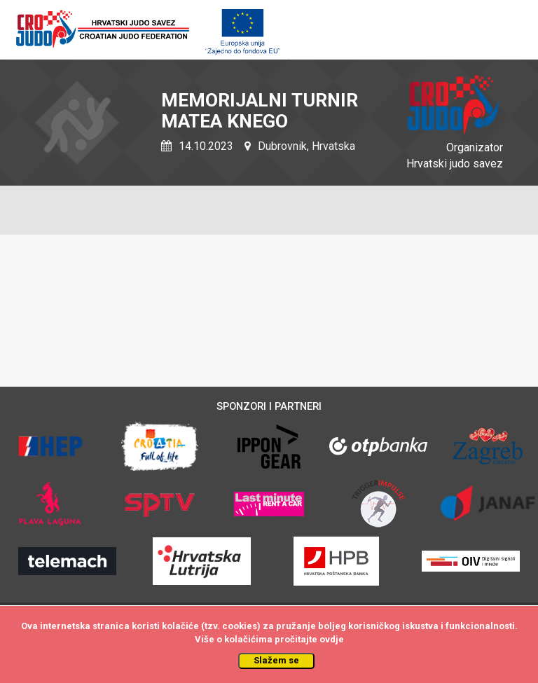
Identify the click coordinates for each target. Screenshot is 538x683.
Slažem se (276, 660)
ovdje (331, 639)
